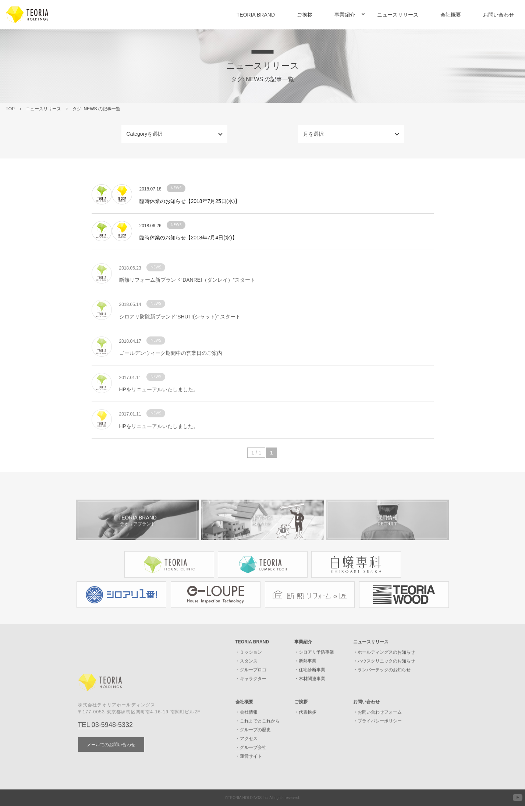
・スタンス (246, 675)
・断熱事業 (305, 675)
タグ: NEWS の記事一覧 (96, 108)
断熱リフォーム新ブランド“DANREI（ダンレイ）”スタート (187, 294)
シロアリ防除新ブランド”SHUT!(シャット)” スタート (180, 331)
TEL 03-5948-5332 (105, 739)
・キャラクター (250, 693)
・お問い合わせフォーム (377, 727)
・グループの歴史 (253, 744)
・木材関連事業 (309, 693)
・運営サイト (248, 771)
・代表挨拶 (305, 727)
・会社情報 (246, 727)
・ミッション (248, 667)
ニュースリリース (397, 15)
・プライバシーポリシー (377, 735)
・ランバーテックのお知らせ (382, 684)
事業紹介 (344, 15)
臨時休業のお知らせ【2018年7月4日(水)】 (188, 237)
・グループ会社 (250, 762)
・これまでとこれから (257, 735)
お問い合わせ (498, 15)
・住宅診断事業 (309, 684)
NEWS (176, 187)
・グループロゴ (250, 684)
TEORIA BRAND (256, 15)
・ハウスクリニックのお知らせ (384, 675)
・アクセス (246, 753)
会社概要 (450, 15)
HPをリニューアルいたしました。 (158, 404)
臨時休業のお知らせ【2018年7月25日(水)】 (189, 201)
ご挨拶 (304, 15)
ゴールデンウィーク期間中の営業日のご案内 (170, 368)
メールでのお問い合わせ (111, 759)
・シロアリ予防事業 (314, 667)
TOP (10, 108)
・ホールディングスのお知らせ (384, 667)
